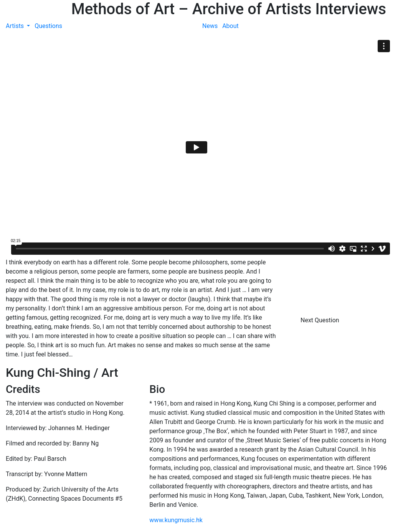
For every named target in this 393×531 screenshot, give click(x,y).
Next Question (321, 320)
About (230, 26)
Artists (15, 26)
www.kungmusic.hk (176, 520)
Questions (48, 26)
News (210, 26)
